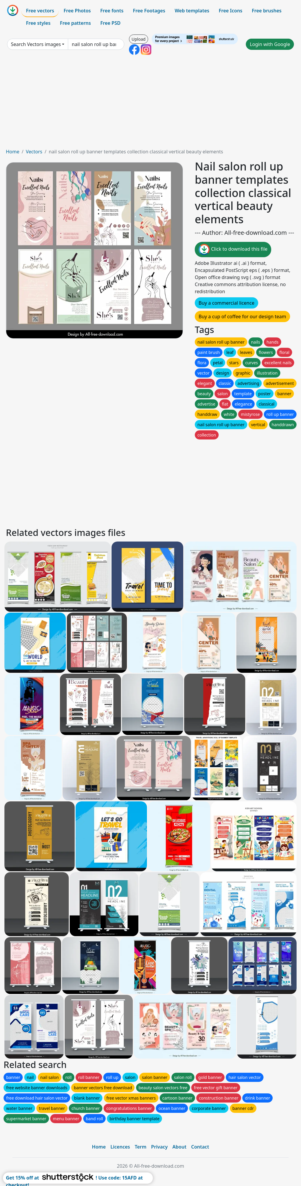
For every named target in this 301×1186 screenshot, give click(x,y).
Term (140, 1147)
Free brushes (267, 10)
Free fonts (112, 10)
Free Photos (77, 10)
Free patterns (75, 23)
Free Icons (230, 10)
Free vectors (40, 10)
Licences (120, 1147)
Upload (138, 39)
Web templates (192, 10)
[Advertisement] (150, 104)
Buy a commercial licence (226, 303)
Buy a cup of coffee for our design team (242, 316)
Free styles (38, 23)
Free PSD (110, 23)
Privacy (159, 1147)
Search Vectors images (36, 44)
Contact (200, 1147)
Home (12, 151)
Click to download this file (233, 249)
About (179, 1147)
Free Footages (149, 10)
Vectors (34, 151)
